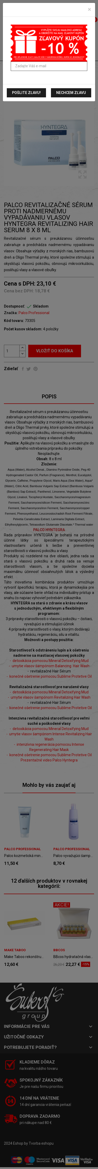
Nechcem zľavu (71, 93)
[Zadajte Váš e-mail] (49, 66)
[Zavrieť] (89, 9)
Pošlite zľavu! (26, 93)
